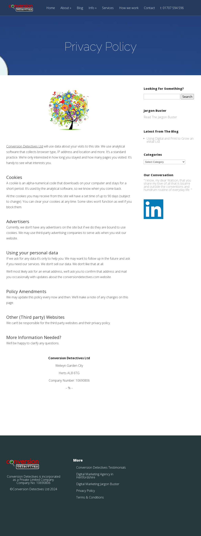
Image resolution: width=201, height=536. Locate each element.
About (64, 8)
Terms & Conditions (90, 497)
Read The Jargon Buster (160, 117)
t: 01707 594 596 (172, 8)
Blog (80, 8)
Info (91, 8)
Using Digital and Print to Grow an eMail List (170, 140)
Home (50, 8)
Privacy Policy (85, 490)
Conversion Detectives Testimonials (101, 467)
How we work (128, 8)
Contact (149, 8)
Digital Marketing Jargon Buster (97, 484)
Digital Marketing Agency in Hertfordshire (94, 475)
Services (108, 8)
